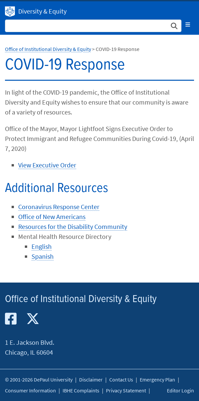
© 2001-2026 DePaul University (39, 379)
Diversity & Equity (42, 11)
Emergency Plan (157, 379)
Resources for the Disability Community (72, 226)
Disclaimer (91, 379)
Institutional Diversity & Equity (10, 11)
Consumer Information (30, 390)
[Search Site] (93, 26)
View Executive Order (47, 165)
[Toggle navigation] (187, 24)
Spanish (42, 256)
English (41, 246)
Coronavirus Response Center (58, 206)
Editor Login (180, 390)
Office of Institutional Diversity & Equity (48, 49)
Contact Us (121, 379)
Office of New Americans (51, 216)
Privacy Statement (126, 390)
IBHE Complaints (81, 390)
